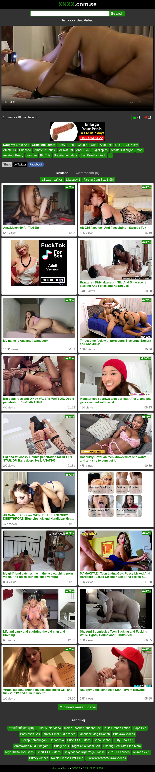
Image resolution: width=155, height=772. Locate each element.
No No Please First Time (67, 758)
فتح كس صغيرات (52, 179)
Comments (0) (87, 173)
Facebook (35, 164)
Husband (25, 150)
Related (62, 173)
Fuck (118, 144)
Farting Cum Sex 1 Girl (99, 179)
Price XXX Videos (79, 740)
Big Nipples (100, 150)
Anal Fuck (82, 150)
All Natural (66, 150)
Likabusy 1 (73, 179)
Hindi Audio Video (49, 728)
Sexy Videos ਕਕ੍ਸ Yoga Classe (84, 752)
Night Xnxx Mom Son (86, 746)
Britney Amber (38, 758)
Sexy (62, 144)
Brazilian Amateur (65, 155)
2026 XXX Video (119, 752)
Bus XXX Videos (124, 734)
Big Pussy (131, 144)
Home (56, 768)
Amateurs (9, 150)
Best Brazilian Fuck (93, 155)
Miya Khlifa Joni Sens (19, 752)
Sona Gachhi (102, 740)
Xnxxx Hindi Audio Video (59, 734)
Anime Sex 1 (141, 752)
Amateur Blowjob (122, 150)
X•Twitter (20, 164)
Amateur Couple (45, 150)
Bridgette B (61, 746)
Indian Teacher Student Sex (82, 728)
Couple (82, 144)
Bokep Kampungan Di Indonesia (42, 740)
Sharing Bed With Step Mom (122, 746)
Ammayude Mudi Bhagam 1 (32, 746)
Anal (71, 144)
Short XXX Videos (49, 752)
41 (136, 117)
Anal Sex (106, 144)
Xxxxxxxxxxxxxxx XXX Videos (106, 758)
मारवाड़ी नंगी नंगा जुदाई (21, 728)
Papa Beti (139, 728)
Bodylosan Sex (30, 734)
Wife (93, 144)
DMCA (76, 768)
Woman (31, 155)
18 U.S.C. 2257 (93, 768)
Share (7, 164)
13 (147, 117)
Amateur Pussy (13, 155)
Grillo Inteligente (43, 144)
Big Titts (45, 155)
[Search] (70, 13)
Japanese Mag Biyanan (94, 734)
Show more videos (77, 707)
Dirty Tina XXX (124, 740)
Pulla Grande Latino (117, 728)
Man (139, 150)
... (110, 155)
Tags (65, 768)
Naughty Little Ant (16, 144)
